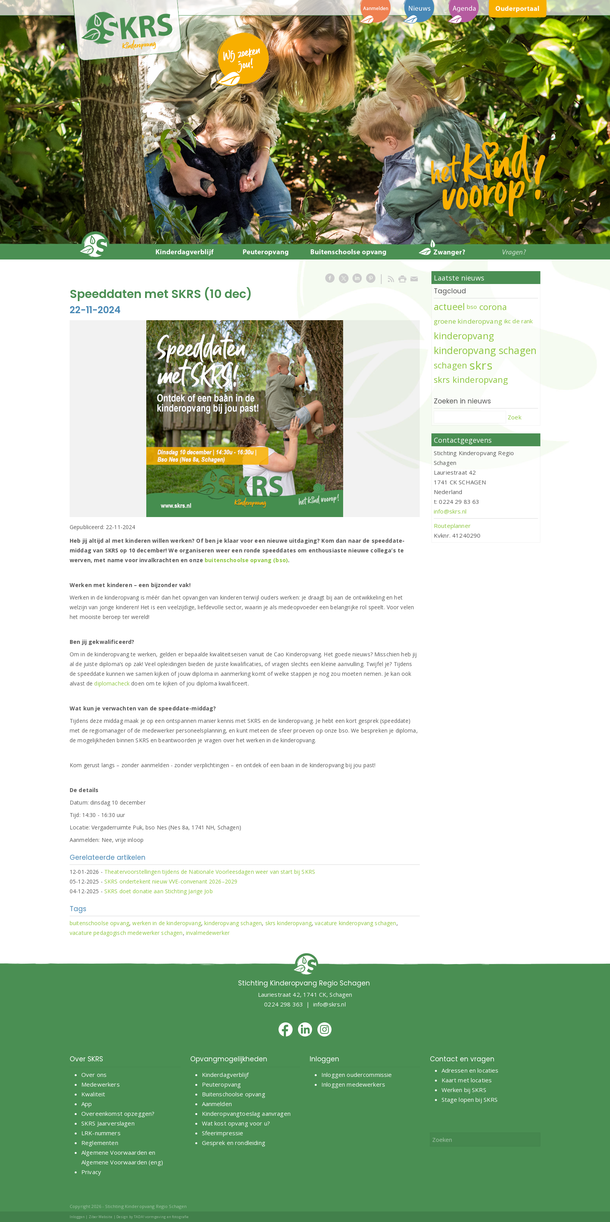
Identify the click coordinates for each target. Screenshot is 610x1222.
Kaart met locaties (467, 1080)
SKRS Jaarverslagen (108, 1123)
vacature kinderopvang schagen (355, 923)
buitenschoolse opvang (99, 923)
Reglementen (99, 1143)
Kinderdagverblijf (225, 1074)
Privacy (91, 1172)
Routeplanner (452, 525)
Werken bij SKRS (464, 1090)
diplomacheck (112, 683)
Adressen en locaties (470, 1070)
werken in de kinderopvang (166, 923)
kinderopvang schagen (233, 923)
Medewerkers (100, 1084)
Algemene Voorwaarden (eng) (122, 1162)
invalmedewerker (208, 932)
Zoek (514, 417)
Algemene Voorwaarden (114, 1152)
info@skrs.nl (450, 511)
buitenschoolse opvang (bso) (246, 560)
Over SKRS (86, 1059)
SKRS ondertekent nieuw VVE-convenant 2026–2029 (170, 881)
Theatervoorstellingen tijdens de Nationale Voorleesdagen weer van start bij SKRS (209, 871)
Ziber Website (101, 1216)
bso (472, 306)
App (86, 1104)
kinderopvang (464, 336)
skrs (481, 365)
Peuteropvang (221, 1084)
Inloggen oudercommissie (356, 1074)
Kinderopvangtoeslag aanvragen (246, 1113)
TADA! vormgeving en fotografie (161, 1216)
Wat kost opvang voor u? (236, 1123)
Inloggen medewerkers (353, 1084)
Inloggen (77, 1216)
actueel (449, 306)
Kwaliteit (93, 1094)
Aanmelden (218, 1104)
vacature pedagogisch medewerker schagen (126, 932)
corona (493, 306)
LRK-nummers (101, 1133)
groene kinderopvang (468, 321)
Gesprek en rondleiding (233, 1143)
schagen (450, 365)
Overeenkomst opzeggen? (117, 1113)
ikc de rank (518, 321)
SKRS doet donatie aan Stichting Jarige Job (158, 891)
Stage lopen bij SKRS (470, 1099)
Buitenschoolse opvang (233, 1094)
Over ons (94, 1074)
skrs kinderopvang (288, 923)
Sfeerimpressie (223, 1133)
